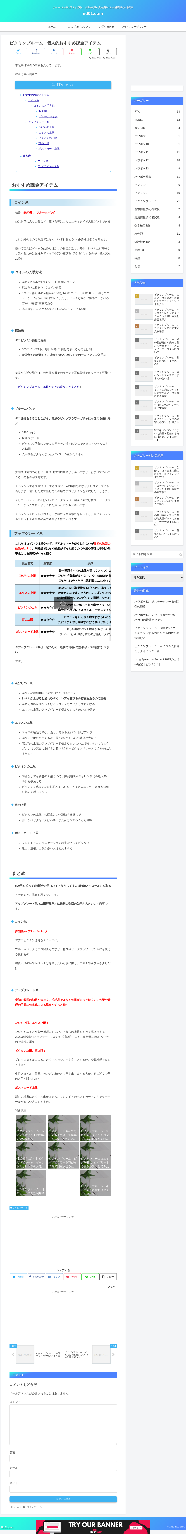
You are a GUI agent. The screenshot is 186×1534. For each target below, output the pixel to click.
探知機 (44, 112)
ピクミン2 (157, 192)
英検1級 (157, 249)
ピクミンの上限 (49, 140)
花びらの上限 (47, 128)
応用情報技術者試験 (157, 217)
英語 (157, 258)
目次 (60, 85)
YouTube (157, 127)
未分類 (157, 233)
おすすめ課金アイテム (37, 95)
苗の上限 (45, 145)
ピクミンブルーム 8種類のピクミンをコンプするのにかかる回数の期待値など (156, 633)
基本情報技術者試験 (157, 209)
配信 (157, 266)
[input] (157, 554)
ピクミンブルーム (19, 1211)
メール (14, 1471)
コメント (15, 1405)
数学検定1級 (157, 225)
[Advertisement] (63, 1244)
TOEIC (157, 119)
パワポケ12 (157, 160)
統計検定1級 (157, 241)
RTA (157, 111)
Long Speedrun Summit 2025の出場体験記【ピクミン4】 (156, 662)
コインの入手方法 (45, 106)
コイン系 (34, 100)
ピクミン (157, 184)
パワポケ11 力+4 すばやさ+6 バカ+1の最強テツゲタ (156, 617)
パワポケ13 (157, 168)
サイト (14, 1486)
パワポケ (157, 136)
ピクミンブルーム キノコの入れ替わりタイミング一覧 (156, 649)
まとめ (27, 158)
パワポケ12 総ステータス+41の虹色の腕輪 (156, 604)
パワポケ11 (157, 152)
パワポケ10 (157, 144)
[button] (180, 555)
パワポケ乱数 (157, 176)
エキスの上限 (47, 134)
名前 (12, 1456)
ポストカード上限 (50, 151)
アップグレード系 (40, 123)
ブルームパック (50, 117)
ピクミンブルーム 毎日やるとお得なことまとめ (49, 390)
